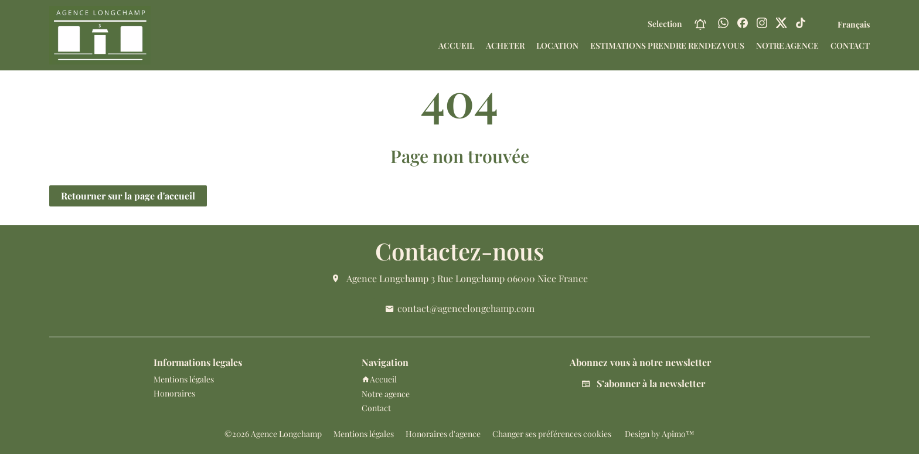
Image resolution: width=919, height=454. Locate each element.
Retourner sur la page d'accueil (128, 195)
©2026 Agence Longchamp (273, 433)
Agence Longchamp (387, 278)
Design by (659, 433)
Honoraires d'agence (443, 433)
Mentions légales (363, 433)
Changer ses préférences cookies (551, 433)
